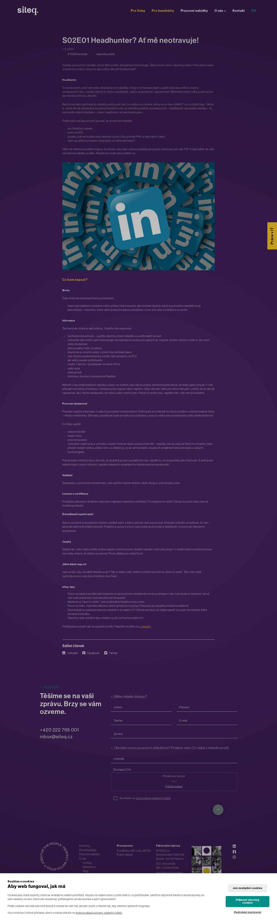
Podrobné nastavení (247, 912)
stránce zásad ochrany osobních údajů (99, 912)
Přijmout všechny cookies (247, 901)
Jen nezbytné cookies (247, 888)
